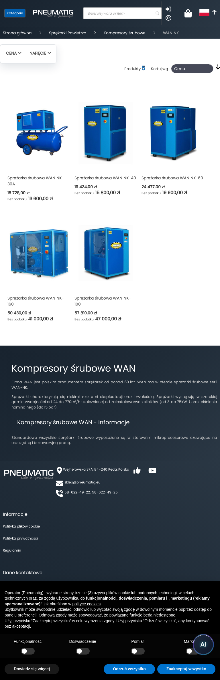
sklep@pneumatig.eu (82, 482)
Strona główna (17, 33)
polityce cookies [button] (86, 604)
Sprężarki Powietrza (67, 33)
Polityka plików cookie (21, 526)
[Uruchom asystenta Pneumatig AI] (203, 644)
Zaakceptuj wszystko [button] (186, 669)
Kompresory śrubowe (125, 33)
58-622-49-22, (77, 492)
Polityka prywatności (20, 538)
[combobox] (122, 13)
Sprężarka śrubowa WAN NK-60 (172, 178)
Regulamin (12, 550)
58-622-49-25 (105, 492)
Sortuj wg (159, 69)
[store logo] (53, 13)
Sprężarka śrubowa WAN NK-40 (105, 178)
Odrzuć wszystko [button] (129, 669)
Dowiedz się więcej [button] (32, 669)
